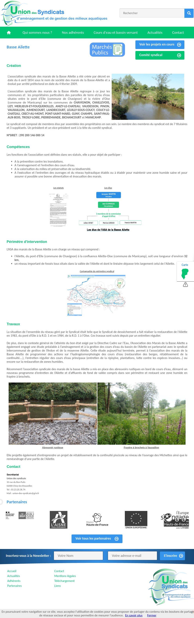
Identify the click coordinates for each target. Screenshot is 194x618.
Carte (185, 265)
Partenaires (14, 586)
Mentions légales (65, 576)
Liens (57, 586)
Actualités (155, 32)
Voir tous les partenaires (93, 538)
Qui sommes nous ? (37, 32)
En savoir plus (133, 615)
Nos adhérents (73, 32)
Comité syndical (150, 55)
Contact (178, 32)
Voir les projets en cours (156, 44)
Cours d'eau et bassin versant (116, 32)
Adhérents (13, 581)
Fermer (151, 615)
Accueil (11, 571)
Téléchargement (64, 581)
